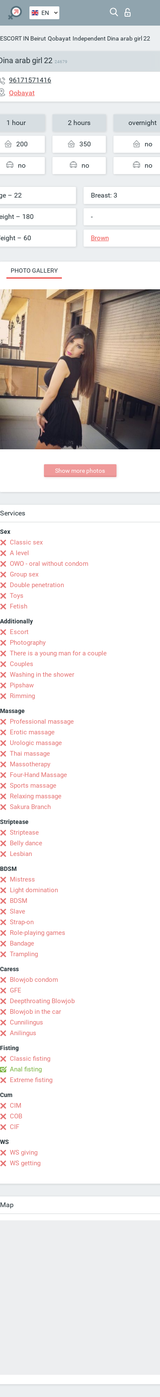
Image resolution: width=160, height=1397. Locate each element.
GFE (15, 990)
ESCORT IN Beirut (23, 38)
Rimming (22, 696)
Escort (19, 632)
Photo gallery (34, 270)
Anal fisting (26, 1069)
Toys (16, 596)
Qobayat (59, 38)
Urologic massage (36, 743)
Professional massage (42, 721)
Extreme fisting (31, 1080)
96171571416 (30, 80)
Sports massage (33, 785)
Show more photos (80, 470)
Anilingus (23, 1033)
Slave (17, 911)
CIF (14, 1127)
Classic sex (26, 542)
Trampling (24, 954)
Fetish (18, 606)
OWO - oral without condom (49, 564)
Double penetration (37, 585)
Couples (21, 664)
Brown (100, 238)
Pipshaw (22, 685)
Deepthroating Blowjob (42, 1001)
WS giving (24, 1152)
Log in (128, 12)
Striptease (24, 832)
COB (16, 1116)
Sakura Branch (30, 807)
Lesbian (21, 854)
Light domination (34, 890)
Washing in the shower (42, 674)
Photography (28, 642)
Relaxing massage (35, 796)
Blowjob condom (34, 980)
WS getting (25, 1163)
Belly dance (26, 843)
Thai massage (30, 753)
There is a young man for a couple (58, 653)
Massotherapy (30, 764)
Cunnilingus (26, 1022)
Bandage (22, 943)
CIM (15, 1105)
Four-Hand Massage (38, 775)
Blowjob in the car (35, 1012)
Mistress (22, 879)
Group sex (24, 574)
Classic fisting (30, 1058)
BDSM (18, 901)
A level (19, 553)
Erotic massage (32, 732)
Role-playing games (37, 933)
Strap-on (22, 922)
